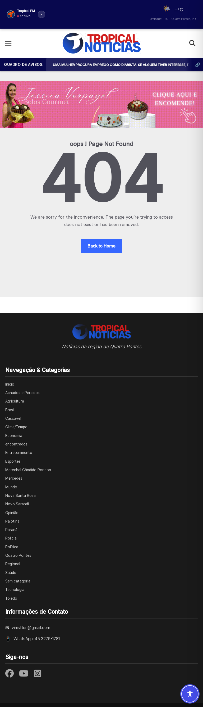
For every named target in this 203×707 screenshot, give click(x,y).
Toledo (11, 598)
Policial (11, 538)
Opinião (12, 513)
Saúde (10, 573)
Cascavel (13, 418)
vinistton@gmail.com (31, 627)
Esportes (13, 461)
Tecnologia (14, 589)
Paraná (11, 530)
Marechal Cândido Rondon (28, 470)
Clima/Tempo (16, 427)
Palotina (12, 521)
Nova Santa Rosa (20, 495)
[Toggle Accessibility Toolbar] (190, 694)
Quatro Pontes (18, 555)
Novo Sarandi (17, 504)
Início (9, 384)
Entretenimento (18, 452)
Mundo (11, 487)
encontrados (16, 444)
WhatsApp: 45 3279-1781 (36, 638)
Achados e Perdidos (22, 393)
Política (11, 547)
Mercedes (13, 478)
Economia (13, 436)
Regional (12, 564)
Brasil (10, 410)
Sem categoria (17, 581)
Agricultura (14, 401)
